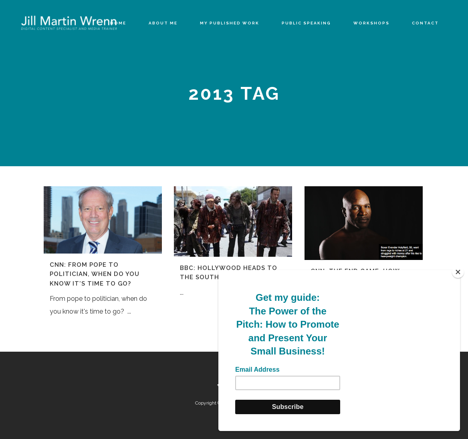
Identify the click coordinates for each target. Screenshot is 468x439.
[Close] (458, 272)
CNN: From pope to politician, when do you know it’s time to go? (94, 274)
